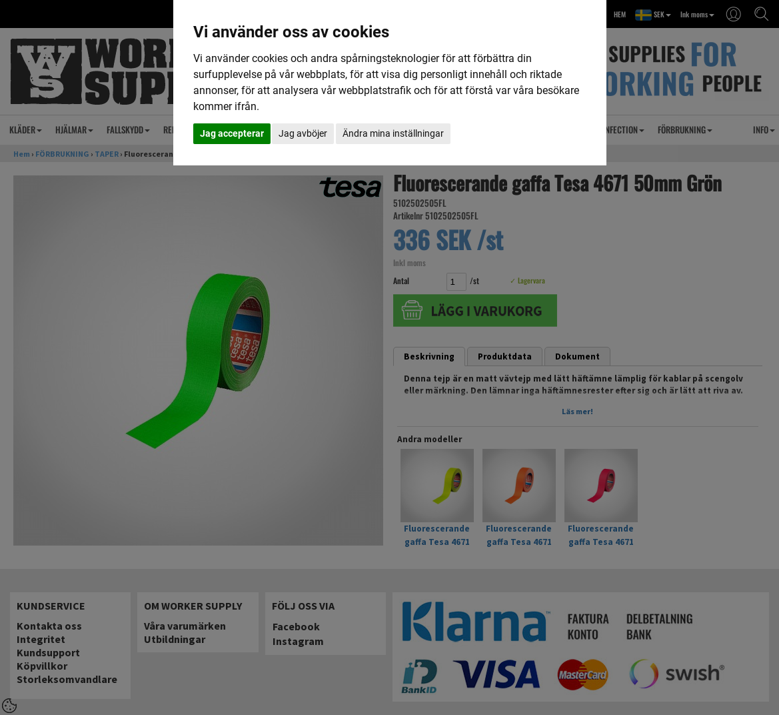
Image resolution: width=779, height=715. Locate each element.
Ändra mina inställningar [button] (393, 133)
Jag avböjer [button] (303, 133)
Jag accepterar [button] (232, 133)
